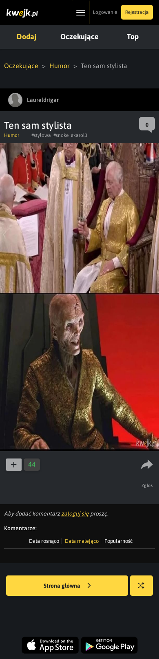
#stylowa (41, 135)
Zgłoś (147, 485)
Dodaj (26, 36)
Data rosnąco (44, 541)
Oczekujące (79, 36)
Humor (59, 65)
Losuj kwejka (144, 589)
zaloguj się (75, 513)
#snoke (60, 135)
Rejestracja (137, 12)
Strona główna (67, 586)
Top (133, 36)
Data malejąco (82, 541)
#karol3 (79, 135)
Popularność (118, 541)
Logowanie (105, 12)
